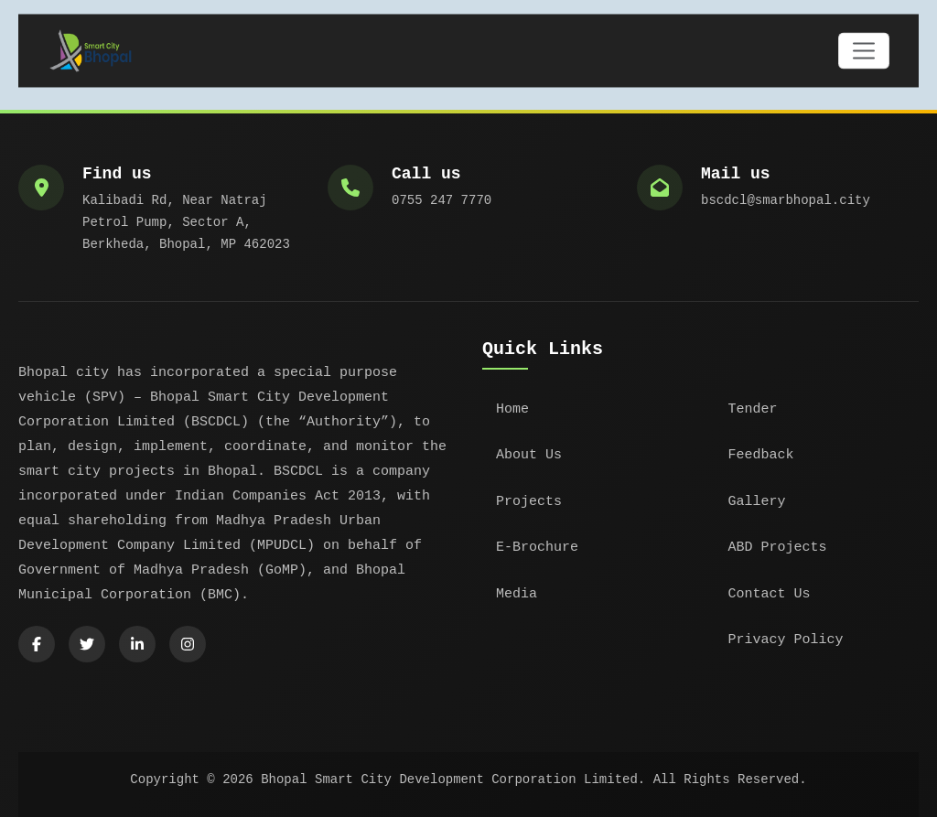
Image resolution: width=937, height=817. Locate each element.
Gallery (757, 502)
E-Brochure (537, 547)
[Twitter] (87, 644)
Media (516, 594)
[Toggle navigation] (863, 52)
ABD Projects (777, 547)
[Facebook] (36, 644)
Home (512, 409)
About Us (529, 455)
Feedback (761, 455)
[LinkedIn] (137, 644)
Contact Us (769, 594)
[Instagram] (187, 644)
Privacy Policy (786, 640)
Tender (753, 409)
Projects (529, 502)
